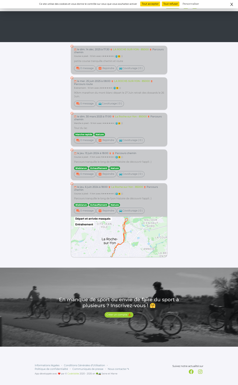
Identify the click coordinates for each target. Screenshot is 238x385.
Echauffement (98, 168)
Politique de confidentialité (51, 369)
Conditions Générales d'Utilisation (84, 365)
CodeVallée (73, 373)
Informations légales (47, 365)
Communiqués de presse (87, 369)
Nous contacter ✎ (118, 369)
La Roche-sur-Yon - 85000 (131, 116)
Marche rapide (83, 134)
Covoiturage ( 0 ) (131, 68)
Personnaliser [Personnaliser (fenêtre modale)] (191, 3)
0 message (85, 68)
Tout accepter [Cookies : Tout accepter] (150, 3)
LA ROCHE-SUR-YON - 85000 (131, 49)
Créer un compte (119, 315)
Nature (100, 134)
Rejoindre (106, 68)
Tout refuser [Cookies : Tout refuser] (170, 3)
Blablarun (81, 168)
